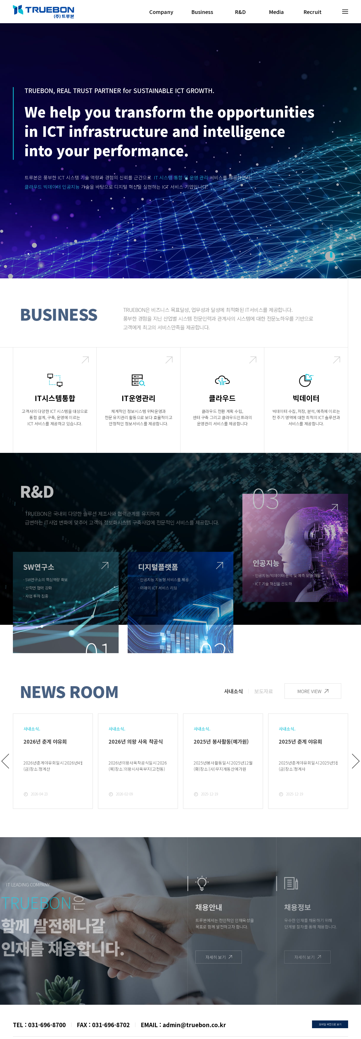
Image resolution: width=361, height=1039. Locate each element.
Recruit (312, 11)
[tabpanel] (180, 139)
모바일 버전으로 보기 (330, 1024)
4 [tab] (63, 254)
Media (276, 11)
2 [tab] (40, 254)
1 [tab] (28, 254)
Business (202, 11)
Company (161, 11)
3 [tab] (51, 254)
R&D (240, 11)
